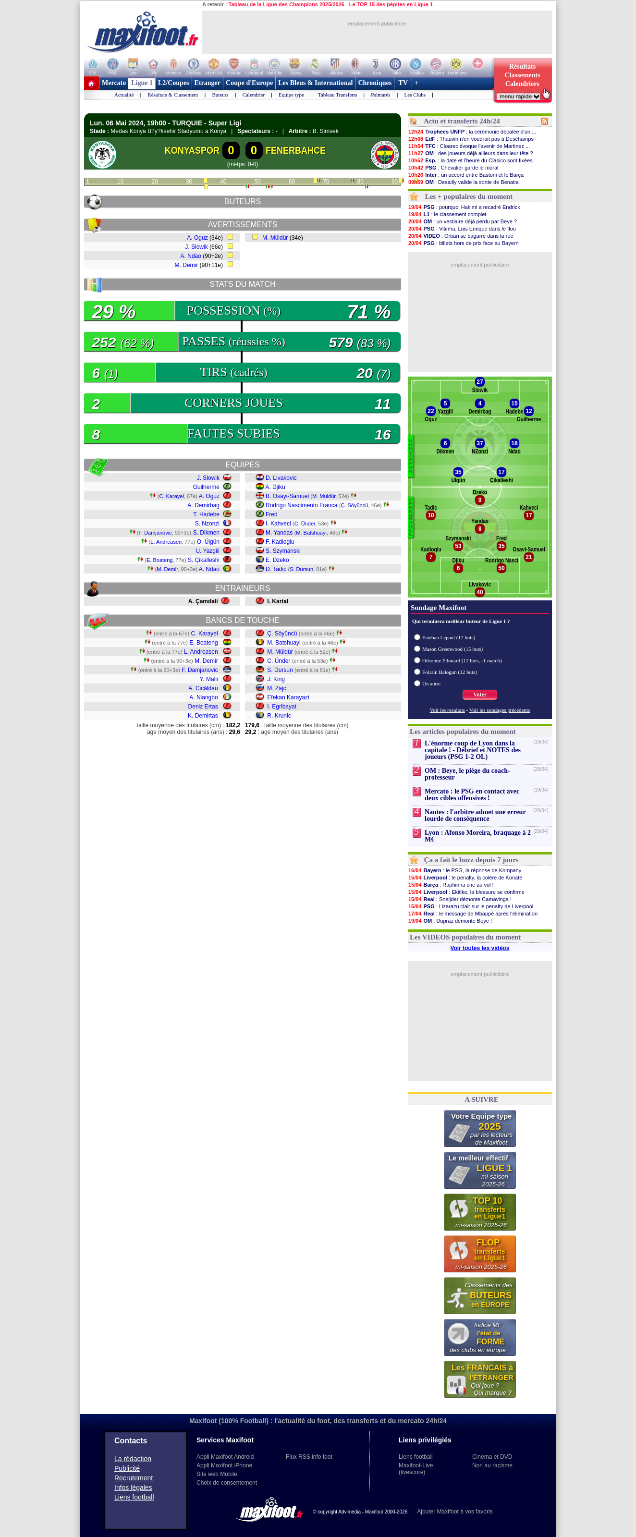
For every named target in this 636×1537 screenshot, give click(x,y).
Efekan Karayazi (288, 697)
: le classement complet (447, 214)
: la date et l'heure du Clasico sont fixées (470, 160)
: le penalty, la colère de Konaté (465, 877)
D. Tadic (276, 569)
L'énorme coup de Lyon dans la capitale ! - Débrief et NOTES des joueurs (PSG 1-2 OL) (473, 750)
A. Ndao (191, 256)
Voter (480, 694)
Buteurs (220, 95)
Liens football (134, 1497)
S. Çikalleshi (204, 560)
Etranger (207, 82)
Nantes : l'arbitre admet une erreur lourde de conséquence (475, 815)
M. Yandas (279, 532)
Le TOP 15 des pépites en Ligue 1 (391, 4)
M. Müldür (275, 237)
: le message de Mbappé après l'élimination (473, 913)
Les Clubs (415, 95)
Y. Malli (209, 679)
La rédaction (132, 1459)
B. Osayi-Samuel (287, 496)
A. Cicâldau (203, 688)
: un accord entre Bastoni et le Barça (466, 175)
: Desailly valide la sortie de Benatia (463, 182)
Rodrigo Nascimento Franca (301, 505)
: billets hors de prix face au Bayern (463, 243)
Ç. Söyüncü (354, 505)
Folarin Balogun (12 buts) (449, 672)
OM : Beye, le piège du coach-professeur (467, 774)
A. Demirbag (203, 505)
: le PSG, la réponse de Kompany (464, 870)
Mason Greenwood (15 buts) (452, 649)
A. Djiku (275, 487)
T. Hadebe (206, 514)
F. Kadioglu (280, 541)
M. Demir (186, 265)
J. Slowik (196, 247)
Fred (272, 514)
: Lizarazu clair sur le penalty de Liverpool (470, 906)
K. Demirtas (203, 715)
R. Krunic (279, 715)
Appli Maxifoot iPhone (224, 1465)
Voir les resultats (447, 710)
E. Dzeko (277, 560)
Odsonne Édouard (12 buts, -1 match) (462, 660)
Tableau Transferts (337, 95)
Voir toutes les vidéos (479, 948)
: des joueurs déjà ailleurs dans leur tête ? (470, 153)
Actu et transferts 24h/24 (462, 121)
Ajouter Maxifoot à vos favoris (454, 1511)
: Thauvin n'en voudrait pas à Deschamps (471, 139)
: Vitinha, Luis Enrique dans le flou (462, 229)
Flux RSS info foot (309, 1456)
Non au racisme (492, 1465)
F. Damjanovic (155, 533)
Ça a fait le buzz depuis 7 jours (471, 860)
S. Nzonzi (207, 523)
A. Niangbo (203, 697)
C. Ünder (304, 523)
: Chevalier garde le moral (453, 168)
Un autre (431, 683)
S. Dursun (301, 569)
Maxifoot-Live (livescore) (416, 1469)
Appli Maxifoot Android (225, 1456)
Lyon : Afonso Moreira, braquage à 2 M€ (478, 836)
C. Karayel (171, 496)
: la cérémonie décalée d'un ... (472, 131)
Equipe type (291, 95)
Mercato (114, 82)
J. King (276, 679)
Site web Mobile (216, 1474)
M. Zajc (276, 688)
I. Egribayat (281, 706)
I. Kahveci (278, 523)
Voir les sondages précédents (499, 710)
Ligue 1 (142, 82)
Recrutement (133, 1478)
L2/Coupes (173, 82)
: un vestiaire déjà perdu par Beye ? (462, 221)
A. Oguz (197, 237)
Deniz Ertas (203, 706)
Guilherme (206, 487)
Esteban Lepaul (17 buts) (448, 637)
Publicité (127, 1468)
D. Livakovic (281, 478)
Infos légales (133, 1487)
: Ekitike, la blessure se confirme (466, 892)
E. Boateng (159, 560)
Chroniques (374, 82)
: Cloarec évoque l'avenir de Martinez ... (469, 146)
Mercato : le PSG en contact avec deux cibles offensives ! (472, 795)
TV (403, 82)
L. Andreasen (166, 542)
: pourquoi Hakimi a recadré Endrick (464, 207)
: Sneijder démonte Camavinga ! (460, 899)
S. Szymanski (283, 551)
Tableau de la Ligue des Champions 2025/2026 (286, 4)
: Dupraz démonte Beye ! (450, 921)
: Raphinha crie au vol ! (451, 885)
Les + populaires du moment (469, 196)
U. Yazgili (208, 551)
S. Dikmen (206, 532)
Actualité (124, 95)
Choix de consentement (226, 1482)
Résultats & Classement (172, 95)
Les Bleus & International (315, 82)
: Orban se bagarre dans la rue (461, 236)
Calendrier (254, 95)
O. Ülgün (208, 541)
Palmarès (380, 95)
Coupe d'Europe (249, 82)
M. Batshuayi (311, 533)
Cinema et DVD (492, 1456)
